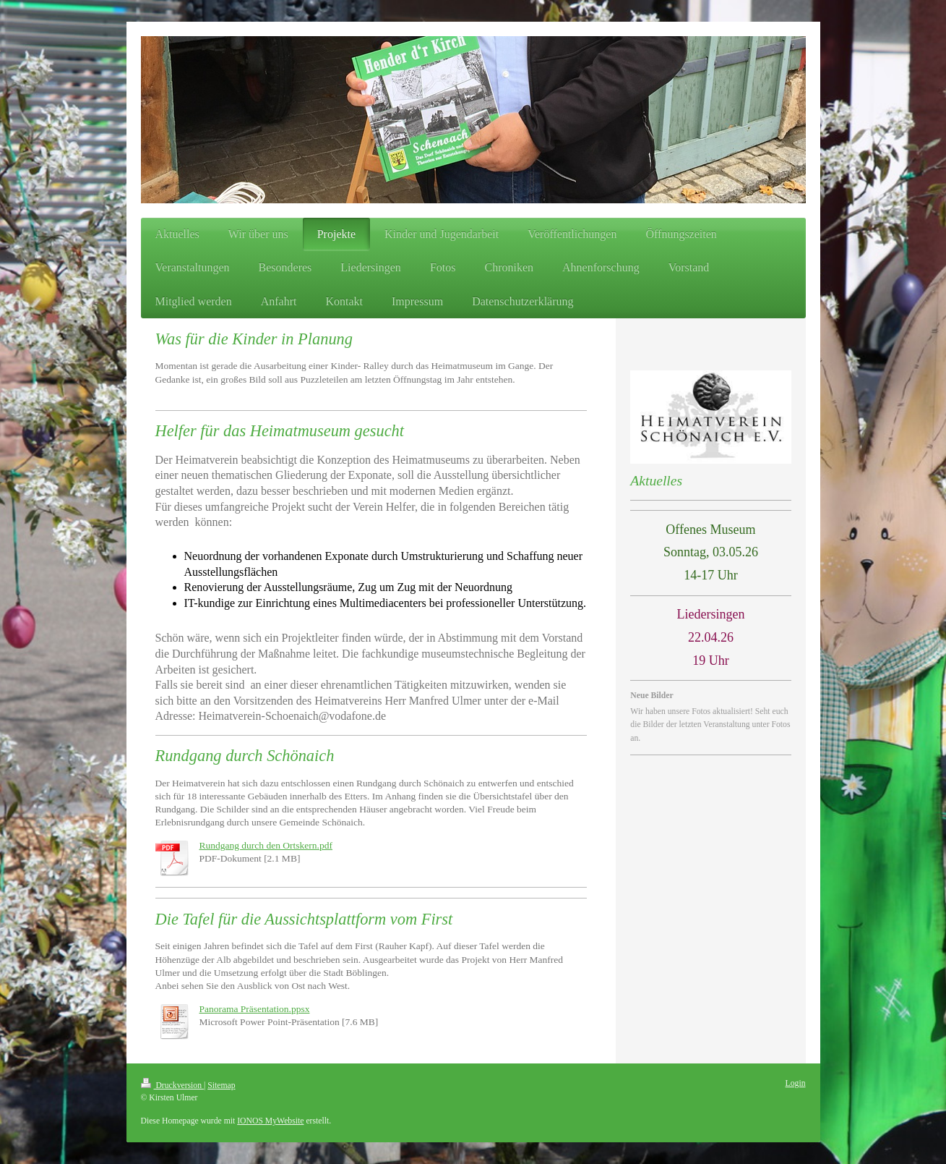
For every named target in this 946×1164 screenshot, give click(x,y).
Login (796, 1083)
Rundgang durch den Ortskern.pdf (265, 845)
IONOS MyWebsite (270, 1121)
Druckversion (172, 1085)
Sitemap (221, 1085)
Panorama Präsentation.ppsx (254, 1008)
